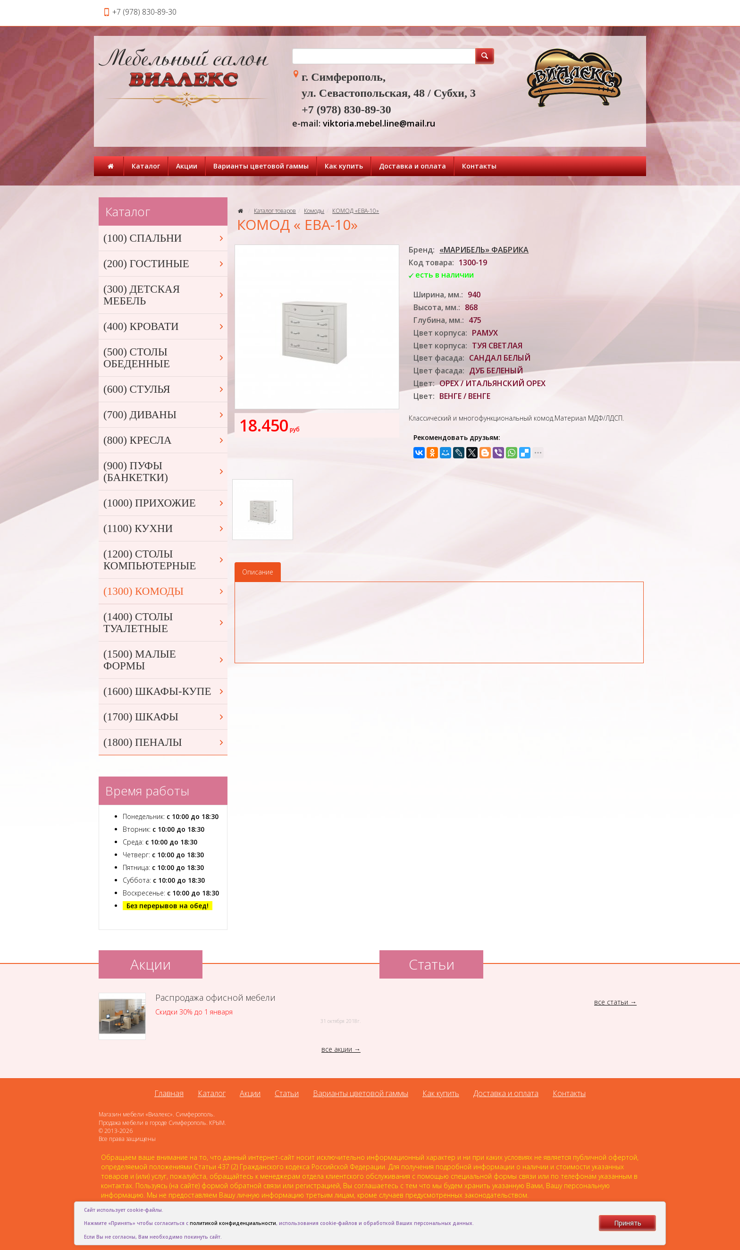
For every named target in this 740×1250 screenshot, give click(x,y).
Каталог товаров (275, 211)
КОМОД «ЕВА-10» (355, 211)
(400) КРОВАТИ (164, 326)
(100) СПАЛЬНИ (164, 238)
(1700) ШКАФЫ (164, 716)
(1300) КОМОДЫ (164, 591)
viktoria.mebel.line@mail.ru (379, 123)
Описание (257, 571)
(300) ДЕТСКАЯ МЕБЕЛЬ (164, 295)
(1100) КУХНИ (164, 528)
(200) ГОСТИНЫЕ (164, 263)
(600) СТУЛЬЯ (164, 389)
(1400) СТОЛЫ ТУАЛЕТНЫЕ (164, 622)
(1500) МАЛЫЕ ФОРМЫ (164, 660)
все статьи (611, 1001)
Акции (186, 165)
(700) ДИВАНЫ (164, 414)
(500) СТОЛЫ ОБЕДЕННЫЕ (164, 357)
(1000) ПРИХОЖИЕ (164, 502)
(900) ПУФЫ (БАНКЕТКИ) (164, 471)
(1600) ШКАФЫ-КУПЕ (164, 691)
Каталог (146, 165)
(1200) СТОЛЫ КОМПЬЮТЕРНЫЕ (164, 559)
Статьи (287, 1093)
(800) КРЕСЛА (164, 440)
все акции (336, 1049)
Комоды (314, 211)
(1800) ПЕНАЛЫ (164, 742)
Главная (169, 1093)
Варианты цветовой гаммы (261, 165)
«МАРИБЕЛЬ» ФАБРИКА (484, 250)
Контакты (479, 165)
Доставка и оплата (412, 165)
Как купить (344, 165)
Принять (627, 1222)
